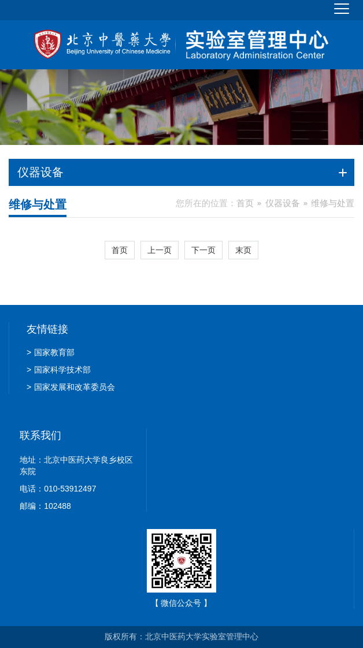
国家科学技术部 (59, 369)
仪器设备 (282, 203)
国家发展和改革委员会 (71, 387)
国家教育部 (51, 352)
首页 (245, 203)
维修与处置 (332, 203)
